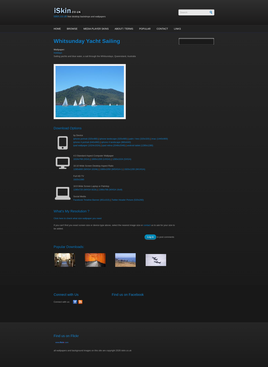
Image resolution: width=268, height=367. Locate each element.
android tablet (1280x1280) (140, 145)
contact (146, 225)
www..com (61, 342)
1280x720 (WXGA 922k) (85, 189)
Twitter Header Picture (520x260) (128, 200)
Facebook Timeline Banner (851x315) (91, 200)
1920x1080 (78, 179)
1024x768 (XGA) (81, 159)
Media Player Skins (96, 28)
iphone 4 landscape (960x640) (116, 142)
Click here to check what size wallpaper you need (78, 218)
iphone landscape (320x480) (113, 138)
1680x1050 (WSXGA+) (111, 169)
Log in (150, 237)
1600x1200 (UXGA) (101, 159)
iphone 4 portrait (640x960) (86, 142)
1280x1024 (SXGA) (121, 159)
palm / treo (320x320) (139, 138)
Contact (162, 28)
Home (57, 28)
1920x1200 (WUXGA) (134, 169)
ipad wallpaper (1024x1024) (86, 145)
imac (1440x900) (159, 138)
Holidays (58, 53)
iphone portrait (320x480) (85, 138)
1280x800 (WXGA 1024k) (85, 169)
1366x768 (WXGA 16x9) (110, 189)
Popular (145, 28)
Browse (72, 28)
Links (177, 28)
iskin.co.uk (60, 16)
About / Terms (124, 28)
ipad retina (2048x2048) (113, 145)
